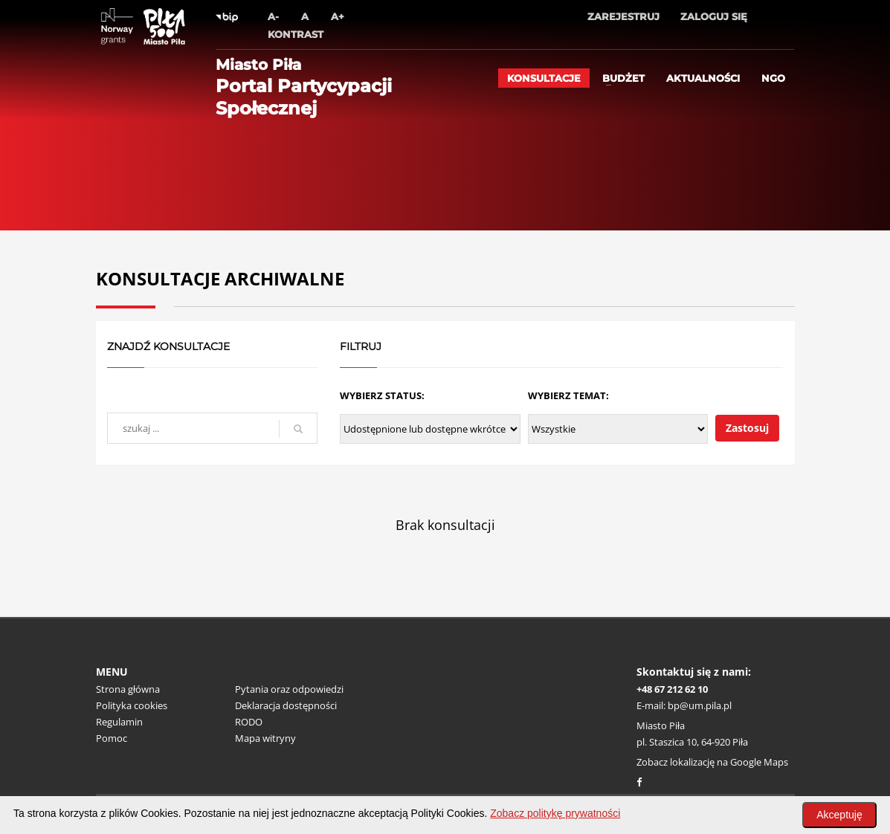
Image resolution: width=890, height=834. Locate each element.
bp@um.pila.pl (700, 705)
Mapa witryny (265, 738)
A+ (337, 16)
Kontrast (295, 34)
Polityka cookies (131, 705)
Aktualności (703, 78)
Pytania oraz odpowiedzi (289, 689)
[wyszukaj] (212, 428)
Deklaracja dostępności (286, 705)
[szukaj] (298, 429)
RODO (248, 721)
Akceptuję (839, 815)
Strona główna (128, 689)
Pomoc (111, 738)
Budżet (623, 78)
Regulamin (119, 721)
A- (273, 16)
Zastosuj (747, 428)
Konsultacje (544, 78)
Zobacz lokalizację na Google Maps (712, 762)
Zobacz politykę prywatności (555, 813)
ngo (773, 78)
